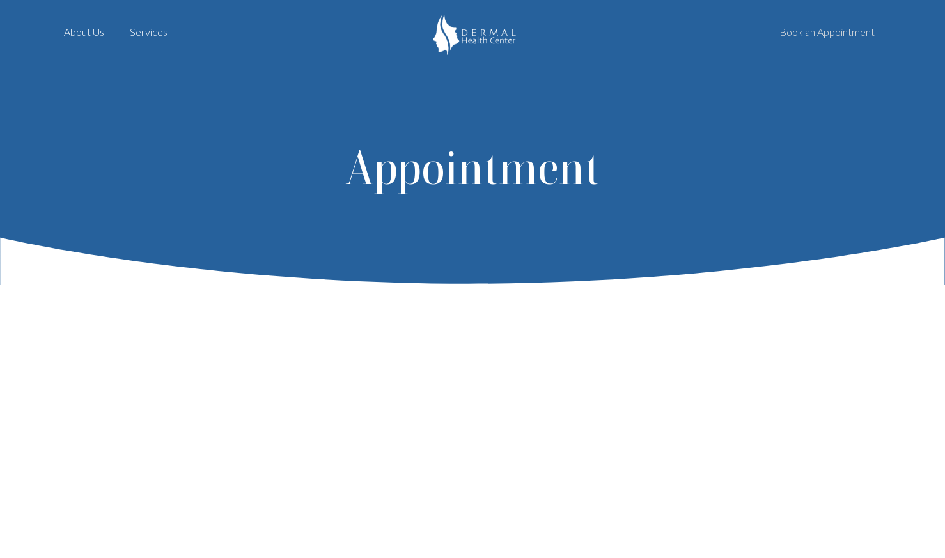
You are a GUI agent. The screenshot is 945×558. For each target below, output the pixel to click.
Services (149, 32)
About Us (84, 32)
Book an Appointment (827, 32)
